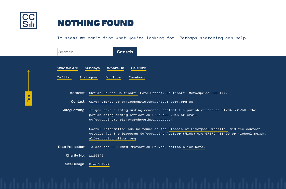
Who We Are (67, 67)
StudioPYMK (99, 164)
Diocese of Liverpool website (198, 128)
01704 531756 (101, 101)
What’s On (115, 67)
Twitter (64, 77)
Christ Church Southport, (113, 92)
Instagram (89, 77)
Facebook (137, 77)
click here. (194, 146)
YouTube (113, 77)
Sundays (92, 67)
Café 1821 (138, 67)
